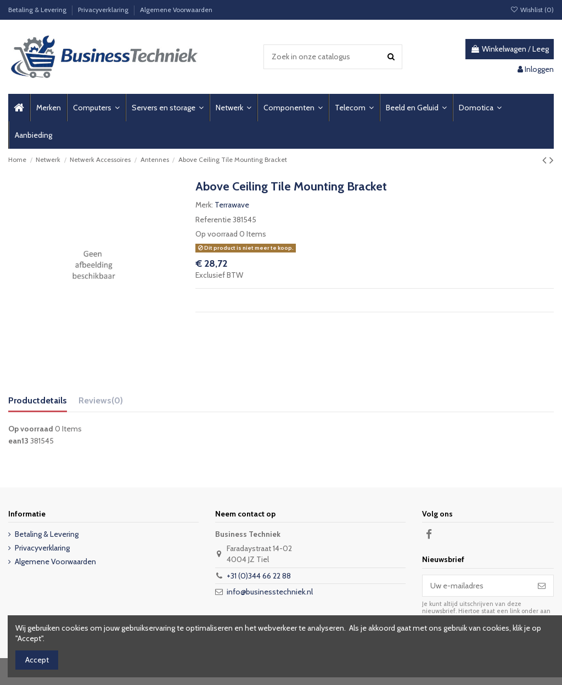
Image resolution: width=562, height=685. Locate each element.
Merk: (204, 205)
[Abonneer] (541, 585)
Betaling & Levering (38, 9)
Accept (37, 660)
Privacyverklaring (104, 9)
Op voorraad (216, 234)
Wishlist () (532, 9)
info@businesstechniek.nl (270, 592)
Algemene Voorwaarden (176, 9)
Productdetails (37, 400)
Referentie (213, 219)
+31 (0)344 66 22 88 (259, 576)
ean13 (18, 441)
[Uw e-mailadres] (476, 585)
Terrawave (232, 205)
